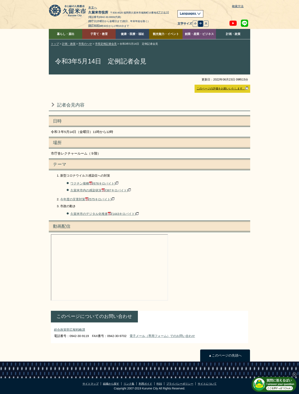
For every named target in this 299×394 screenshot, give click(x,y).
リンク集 (129, 383)
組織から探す (111, 383)
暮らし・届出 (65, 34)
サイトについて (207, 383)
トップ (55, 43)
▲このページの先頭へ (224, 355)
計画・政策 (233, 34)
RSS (159, 383)
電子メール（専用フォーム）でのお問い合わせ (162, 336)
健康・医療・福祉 (132, 34)
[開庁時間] (94, 25)
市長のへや (85, 43)
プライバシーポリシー (179, 383)
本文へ (92, 7)
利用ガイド (145, 383)
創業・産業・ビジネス (199, 34)
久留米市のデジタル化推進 (104, 214)
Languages (190, 13)
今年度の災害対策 (87, 199)
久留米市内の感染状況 (100, 190)
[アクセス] (163, 12)
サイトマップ (90, 383)
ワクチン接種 (94, 183)
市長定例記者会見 (106, 43)
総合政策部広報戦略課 (69, 329)
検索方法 (238, 6)
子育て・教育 (99, 34)
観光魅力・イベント (166, 34)
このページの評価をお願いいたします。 (222, 88)
